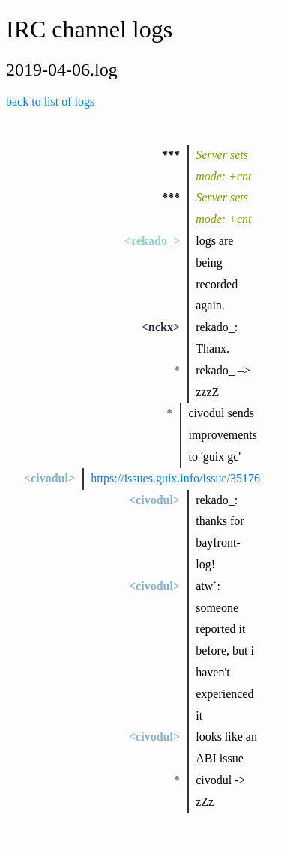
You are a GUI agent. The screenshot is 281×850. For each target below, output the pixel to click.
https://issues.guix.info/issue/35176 (175, 478)
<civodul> (49, 478)
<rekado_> (152, 240)
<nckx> (161, 327)
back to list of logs (50, 101)
